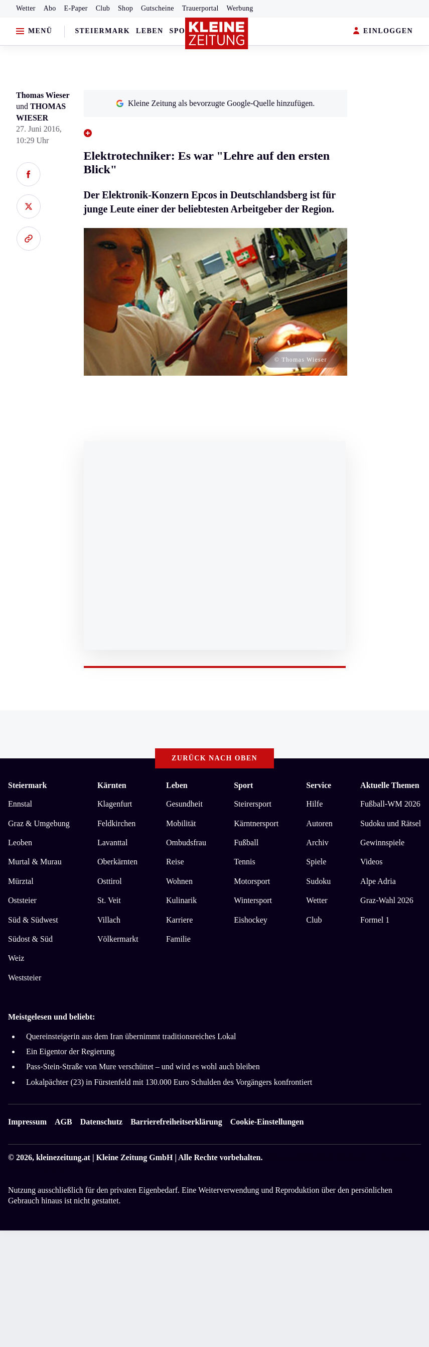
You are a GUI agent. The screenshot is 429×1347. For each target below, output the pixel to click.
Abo (50, 8)
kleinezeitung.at (63, 1157)
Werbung (240, 8)
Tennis (244, 861)
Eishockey (250, 920)
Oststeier (22, 900)
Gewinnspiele (382, 842)
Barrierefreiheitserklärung (176, 1121)
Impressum (27, 1121)
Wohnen (179, 881)
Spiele (316, 861)
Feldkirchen (116, 823)
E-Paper (76, 8)
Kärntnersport (256, 823)
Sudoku (318, 881)
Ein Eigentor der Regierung (70, 1051)
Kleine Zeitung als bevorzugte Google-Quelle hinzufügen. (215, 103)
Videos (371, 861)
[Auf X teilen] (28, 206)
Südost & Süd (30, 939)
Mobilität (181, 823)
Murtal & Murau (35, 861)
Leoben (20, 842)
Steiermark (102, 31)
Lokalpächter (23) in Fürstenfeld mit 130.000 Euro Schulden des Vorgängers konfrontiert (169, 1082)
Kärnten (111, 785)
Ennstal (20, 804)
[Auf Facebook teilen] (28, 174)
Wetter (26, 8)
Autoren (319, 823)
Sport (183, 31)
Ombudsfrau (186, 842)
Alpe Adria (378, 881)
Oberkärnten (117, 861)
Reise (175, 861)
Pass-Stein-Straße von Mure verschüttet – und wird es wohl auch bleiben (143, 1066)
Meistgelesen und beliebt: (51, 1017)
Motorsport (252, 881)
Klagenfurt (114, 804)
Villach (108, 920)
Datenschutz (101, 1121)
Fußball (246, 842)
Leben (149, 31)
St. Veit (109, 900)
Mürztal (21, 881)
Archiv (317, 842)
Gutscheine (157, 8)
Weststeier (24, 977)
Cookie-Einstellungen (267, 1121)
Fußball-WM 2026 (390, 804)
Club (103, 8)
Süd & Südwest (33, 920)
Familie (178, 939)
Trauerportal (200, 8)
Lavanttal (112, 842)
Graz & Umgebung (39, 823)
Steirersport (252, 804)
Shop (125, 8)
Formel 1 (374, 920)
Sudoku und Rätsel (390, 823)
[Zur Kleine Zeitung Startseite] (216, 34)
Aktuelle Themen (389, 785)
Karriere (179, 920)
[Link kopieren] (28, 239)
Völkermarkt (117, 939)
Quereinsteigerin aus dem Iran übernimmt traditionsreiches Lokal (131, 1036)
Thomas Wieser (43, 95)
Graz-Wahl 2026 (386, 900)
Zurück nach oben (214, 758)
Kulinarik (181, 900)
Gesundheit (184, 804)
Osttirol (109, 881)
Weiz (16, 958)
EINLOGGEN (383, 31)
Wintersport (253, 900)
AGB (63, 1121)
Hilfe (314, 804)
